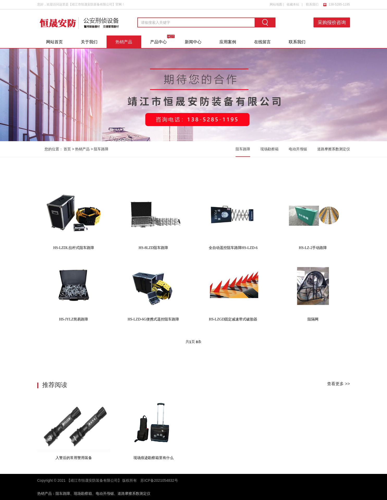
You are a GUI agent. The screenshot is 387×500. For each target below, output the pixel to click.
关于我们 (89, 42)
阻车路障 (101, 149)
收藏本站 (293, 4)
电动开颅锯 (298, 149)
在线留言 (262, 42)
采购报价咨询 (332, 22)
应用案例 (227, 42)
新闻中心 (193, 42)
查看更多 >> (338, 384)
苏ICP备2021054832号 (159, 480)
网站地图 (276, 4)
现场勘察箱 (269, 149)
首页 (67, 149)
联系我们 (312, 4)
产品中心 (158, 42)
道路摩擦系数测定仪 (333, 149)
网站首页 (54, 42)
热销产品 (123, 42)
